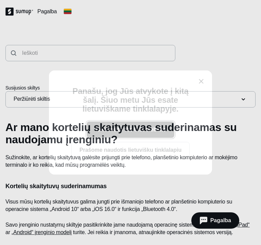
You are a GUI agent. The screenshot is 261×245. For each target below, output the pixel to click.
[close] (201, 81)
